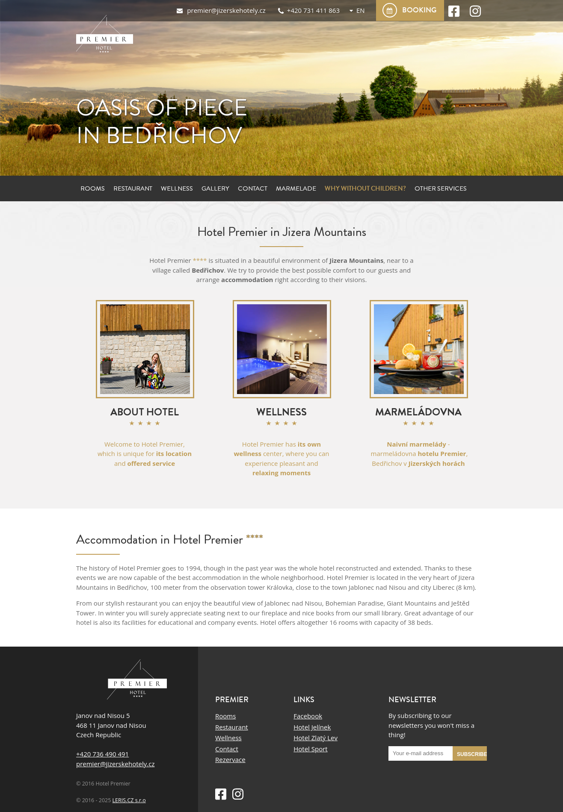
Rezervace (230, 759)
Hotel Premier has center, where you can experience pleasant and (281, 458)
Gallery (215, 188)
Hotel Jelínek (312, 727)
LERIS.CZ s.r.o (129, 800)
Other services (441, 188)
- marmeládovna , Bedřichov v (418, 454)
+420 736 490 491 (102, 754)
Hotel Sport (310, 748)
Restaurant (132, 188)
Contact (252, 188)
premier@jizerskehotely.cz (115, 763)
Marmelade (296, 188)
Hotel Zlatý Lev (315, 737)
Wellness (177, 188)
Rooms (92, 188)
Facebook (307, 716)
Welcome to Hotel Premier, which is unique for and (145, 454)
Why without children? (365, 188)
